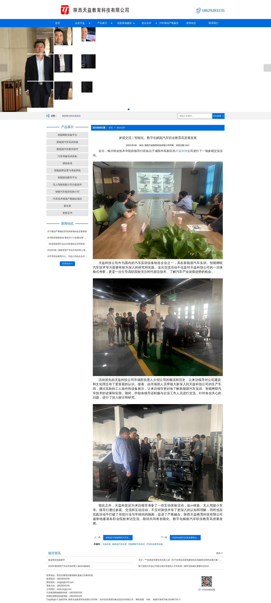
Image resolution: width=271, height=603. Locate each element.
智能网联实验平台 (67, 135)
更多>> (219, 553)
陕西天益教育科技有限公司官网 (82, 599)
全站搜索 (217, 116)
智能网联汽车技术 (136, 544)
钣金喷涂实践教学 (56, 560)
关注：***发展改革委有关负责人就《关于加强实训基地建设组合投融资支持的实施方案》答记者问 (181, 560)
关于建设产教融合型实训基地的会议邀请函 (67, 231)
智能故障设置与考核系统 (67, 170)
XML (148, 599)
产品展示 (102, 23)
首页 (57, 23)
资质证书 (67, 213)
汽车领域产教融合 (169, 23)
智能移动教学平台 (67, 177)
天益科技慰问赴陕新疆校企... (185, 537)
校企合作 (146, 23)
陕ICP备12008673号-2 (170, 599)
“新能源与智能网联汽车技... (117, 537)
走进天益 (80, 23)
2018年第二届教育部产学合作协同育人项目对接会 (67, 250)
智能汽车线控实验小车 (67, 191)
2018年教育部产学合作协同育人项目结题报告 (69, 566)
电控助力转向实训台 (71, 116)
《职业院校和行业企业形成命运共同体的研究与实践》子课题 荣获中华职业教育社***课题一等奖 (67, 244)
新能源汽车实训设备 (67, 142)
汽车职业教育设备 (154, 544)
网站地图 (140, 599)
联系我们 (213, 23)
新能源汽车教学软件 (67, 149)
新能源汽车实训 (119, 544)
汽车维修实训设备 (67, 156)
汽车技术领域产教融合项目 (67, 198)
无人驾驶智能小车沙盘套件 (67, 184)
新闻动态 (191, 23)
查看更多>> (67, 263)
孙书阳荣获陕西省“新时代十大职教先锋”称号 (67, 237)
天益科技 (181, 150)
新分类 (67, 205)
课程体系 (67, 163)
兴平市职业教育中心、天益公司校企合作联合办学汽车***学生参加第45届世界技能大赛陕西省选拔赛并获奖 (67, 256)
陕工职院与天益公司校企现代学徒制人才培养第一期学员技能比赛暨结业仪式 (173, 566)
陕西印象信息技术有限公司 (121, 599)
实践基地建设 (124, 23)
